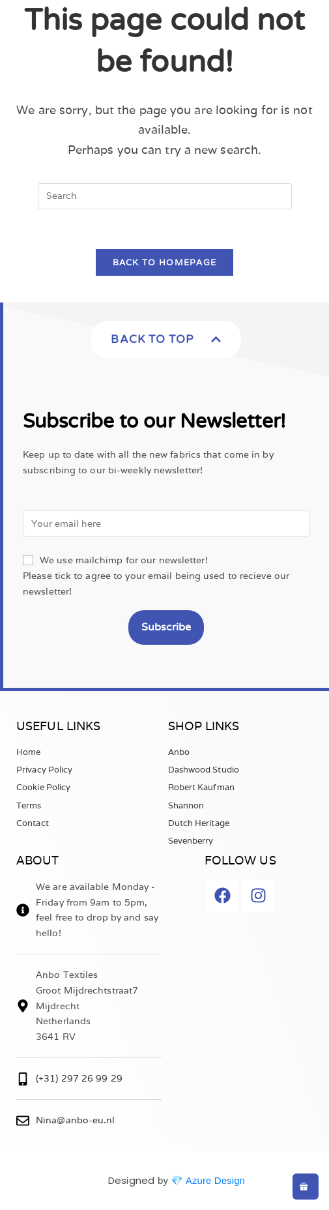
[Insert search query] (165, 196)
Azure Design (215, 1180)
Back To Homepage (165, 262)
